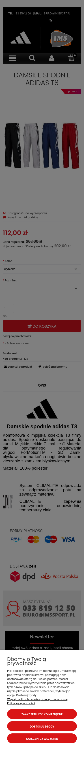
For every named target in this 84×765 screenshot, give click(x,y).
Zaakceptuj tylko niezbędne (42, 714)
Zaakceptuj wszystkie (42, 739)
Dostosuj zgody (42, 726)
